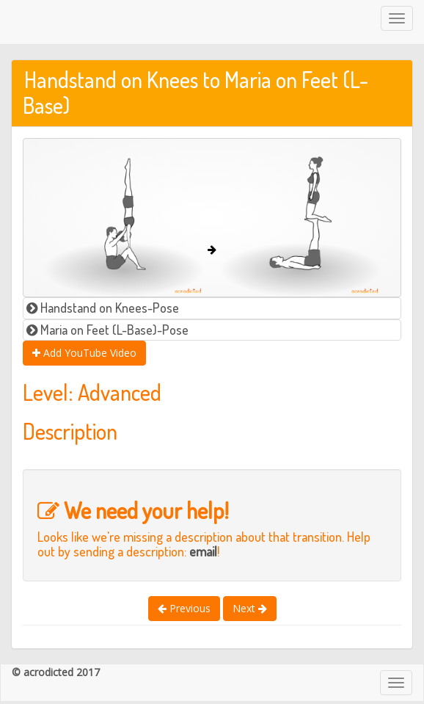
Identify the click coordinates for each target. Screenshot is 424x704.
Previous (184, 608)
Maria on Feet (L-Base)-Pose (107, 330)
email (203, 551)
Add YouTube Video (84, 353)
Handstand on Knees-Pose (102, 308)
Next (250, 608)
